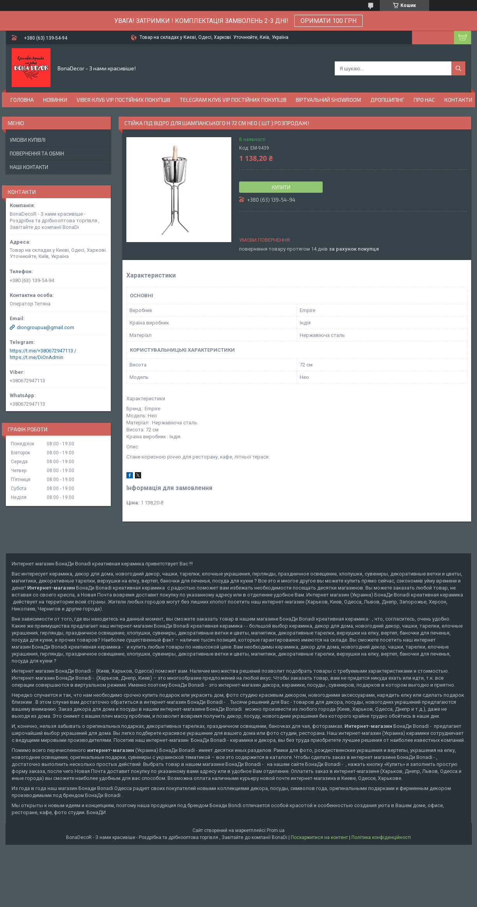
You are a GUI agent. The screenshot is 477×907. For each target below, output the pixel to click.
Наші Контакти (29, 167)
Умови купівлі (27, 140)
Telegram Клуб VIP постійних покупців (233, 99)
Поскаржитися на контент (319, 837)
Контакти (458, 99)
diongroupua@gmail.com (45, 327)
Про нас (424, 99)
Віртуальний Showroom (328, 99)
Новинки (55, 99)
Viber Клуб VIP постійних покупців (123, 99)
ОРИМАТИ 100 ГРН (328, 20)
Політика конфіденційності (381, 837)
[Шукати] (458, 68)
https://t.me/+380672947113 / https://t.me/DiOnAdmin (43, 354)
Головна (22, 99)
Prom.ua (276, 830)
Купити (281, 187)
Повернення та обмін (37, 153)
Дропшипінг (387, 99)
